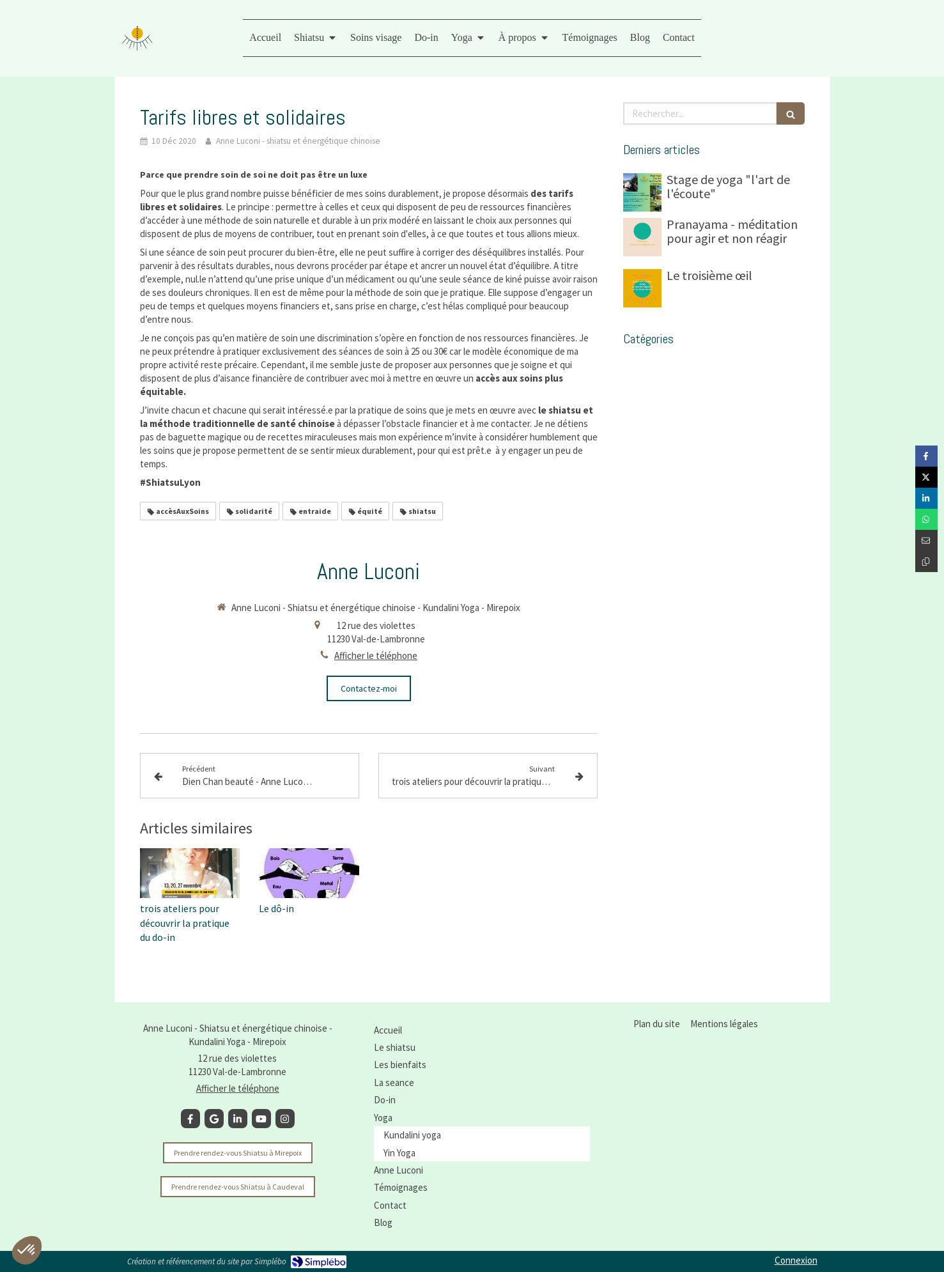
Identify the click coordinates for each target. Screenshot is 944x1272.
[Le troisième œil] (642, 288)
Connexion (796, 1260)
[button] (27, 1250)
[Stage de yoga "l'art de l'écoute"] (642, 192)
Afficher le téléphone (375, 655)
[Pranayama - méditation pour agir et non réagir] (642, 237)
